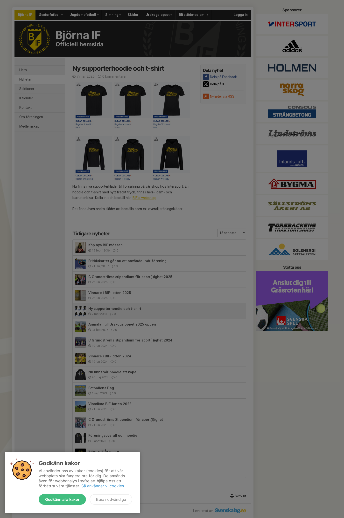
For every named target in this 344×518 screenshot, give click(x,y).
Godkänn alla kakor (62, 499)
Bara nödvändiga (111, 499)
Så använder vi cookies (102, 486)
